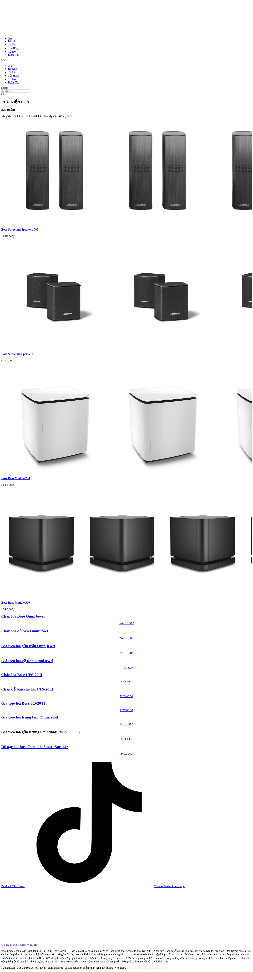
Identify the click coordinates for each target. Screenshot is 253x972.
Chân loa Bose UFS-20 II (21, 675)
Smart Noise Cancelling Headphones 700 (147, 967)
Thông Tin (13, 54)
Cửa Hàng (13, 48)
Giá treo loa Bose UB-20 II (23, 703)
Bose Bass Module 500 (15, 602)
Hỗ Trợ (12, 51)
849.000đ (126, 753)
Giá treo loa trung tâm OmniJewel (29, 717)
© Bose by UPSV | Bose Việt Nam (19, 944)
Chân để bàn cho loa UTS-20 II (27, 689)
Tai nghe (12, 41)
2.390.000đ (126, 653)
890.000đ (126, 724)
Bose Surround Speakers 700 (19, 229)
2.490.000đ (126, 638)
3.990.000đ (126, 681)
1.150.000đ (126, 739)
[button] (126, 60)
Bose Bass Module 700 (15, 478)
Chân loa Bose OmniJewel (23, 616)
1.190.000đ (126, 696)
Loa (10, 38)
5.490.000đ (126, 623)
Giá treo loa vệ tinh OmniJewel (27, 661)
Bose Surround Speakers (17, 354)
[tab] (126, 944)
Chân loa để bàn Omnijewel (24, 631)
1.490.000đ (126, 667)
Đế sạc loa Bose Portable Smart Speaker (34, 747)
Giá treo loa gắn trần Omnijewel (28, 646)
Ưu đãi (11, 44)
